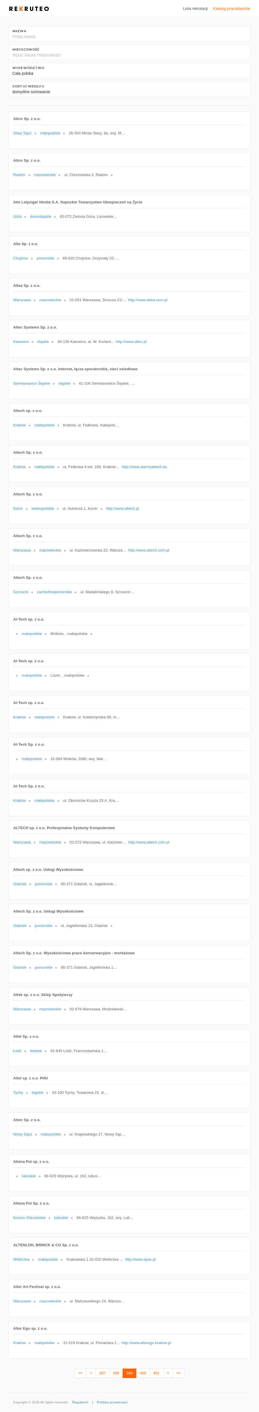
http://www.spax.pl (140, 1259)
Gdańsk (19, 884)
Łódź (17, 1051)
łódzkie (36, 1051)
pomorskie (45, 258)
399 (129, 1373)
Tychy (18, 1092)
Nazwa (19, 31)
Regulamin (80, 1402)
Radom (19, 175)
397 (102, 1373)
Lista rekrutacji (195, 8)
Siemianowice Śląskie (31, 383)
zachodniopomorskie (54, 592)
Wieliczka (21, 1259)
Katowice (21, 341)
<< (80, 1373)
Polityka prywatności (112, 1402)
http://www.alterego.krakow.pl (146, 1343)
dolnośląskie (40, 216)
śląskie (43, 341)
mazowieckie (45, 175)
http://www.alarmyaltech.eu (144, 467)
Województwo (28, 68)
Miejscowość (25, 49)
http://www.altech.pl (122, 508)
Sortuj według (28, 86)
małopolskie (50, 133)
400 (143, 1373)
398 (116, 1373)
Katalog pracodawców (231, 8)
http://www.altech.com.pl (148, 550)
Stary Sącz (22, 133)
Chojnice (20, 258)
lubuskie (29, 1176)
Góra (17, 216)
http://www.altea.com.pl (147, 300)
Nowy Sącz (22, 1134)
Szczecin (20, 592)
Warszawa (22, 300)
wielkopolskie (43, 508)
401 (156, 1373)
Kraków (19, 425)
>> (178, 1373)
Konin (18, 508)
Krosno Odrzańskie (29, 1218)
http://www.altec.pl (131, 341)
